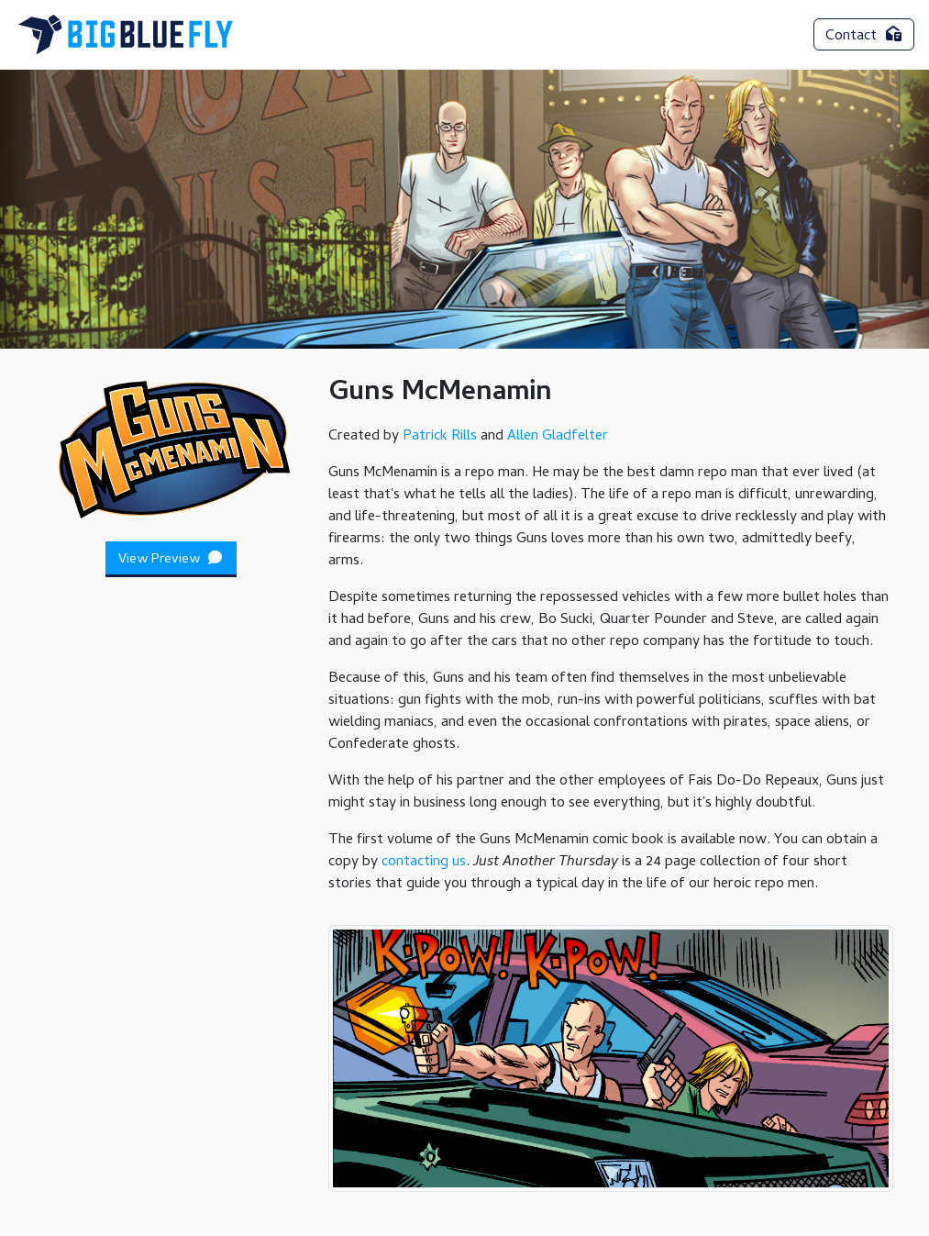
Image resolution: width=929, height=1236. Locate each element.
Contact (863, 37)
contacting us (424, 862)
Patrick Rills (440, 437)
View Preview (171, 560)
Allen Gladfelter (557, 437)
